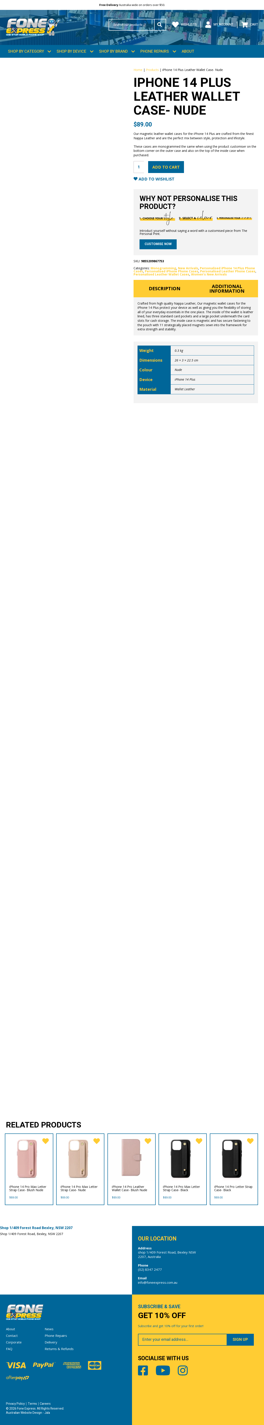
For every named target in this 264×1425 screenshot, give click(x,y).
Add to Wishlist (156, 179)
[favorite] (45, 1141)
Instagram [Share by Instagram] (183, 1370)
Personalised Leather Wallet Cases (161, 274)
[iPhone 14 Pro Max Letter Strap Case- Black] (182, 1157)
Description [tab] (164, 288)
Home (138, 70)
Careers (45, 1403)
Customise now (158, 244)
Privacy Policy (15, 1403)
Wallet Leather (185, 389)
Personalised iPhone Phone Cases (171, 271)
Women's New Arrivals (209, 274)
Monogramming (163, 268)
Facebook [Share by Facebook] (143, 1370)
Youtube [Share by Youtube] (163, 1370)
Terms (32, 1403)
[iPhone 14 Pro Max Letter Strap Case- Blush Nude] (29, 1157)
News (49, 1329)
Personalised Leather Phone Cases (227, 271)
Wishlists (184, 24)
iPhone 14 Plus (185, 379)
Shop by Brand (113, 51)
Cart (249, 24)
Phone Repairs (154, 51)
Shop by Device (71, 51)
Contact (12, 1335)
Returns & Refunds (59, 1349)
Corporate (14, 1342)
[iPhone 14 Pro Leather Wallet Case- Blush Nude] (131, 1157)
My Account (219, 24)
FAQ (9, 1349)
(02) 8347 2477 (150, 1269)
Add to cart (166, 167)
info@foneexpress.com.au (157, 1282)
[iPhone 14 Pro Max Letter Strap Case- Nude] (80, 1157)
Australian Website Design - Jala (28, 1412)
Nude (178, 370)
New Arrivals (188, 268)
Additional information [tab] (227, 288)
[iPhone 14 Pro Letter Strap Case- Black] (234, 1157)
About (188, 51)
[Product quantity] (139, 167)
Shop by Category (26, 51)
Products (152, 70)
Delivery (51, 1342)
